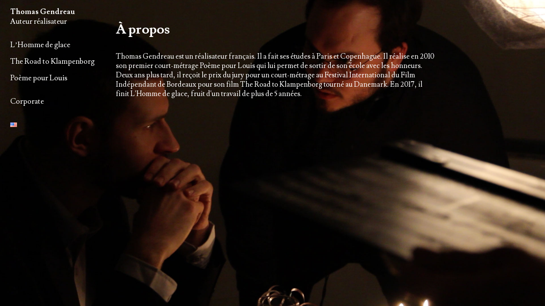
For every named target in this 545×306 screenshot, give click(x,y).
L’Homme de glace (40, 45)
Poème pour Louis (38, 78)
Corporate (27, 101)
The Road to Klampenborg (52, 61)
